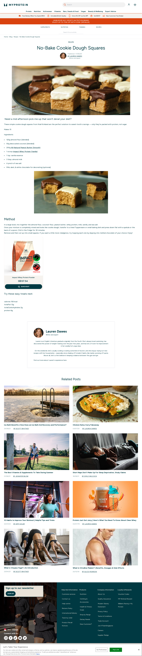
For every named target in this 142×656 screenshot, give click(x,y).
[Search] (65, 4)
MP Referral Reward (125, 599)
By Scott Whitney (21, 428)
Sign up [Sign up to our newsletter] (10, 593)
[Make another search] (71, 32)
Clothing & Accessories (84, 600)
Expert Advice (110, 11)
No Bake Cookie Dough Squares (30, 37)
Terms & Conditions (105, 616)
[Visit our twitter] (25, 638)
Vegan (83, 11)
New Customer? (86, 624)
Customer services (68, 594)
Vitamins (57, 11)
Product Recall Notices (67, 624)
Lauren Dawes (56, 331)
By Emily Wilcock (89, 476)
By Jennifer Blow (20, 476)
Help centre (66, 603)
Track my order (67, 618)
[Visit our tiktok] (15, 638)
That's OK (116, 649)
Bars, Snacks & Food (70, 11)
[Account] (129, 4)
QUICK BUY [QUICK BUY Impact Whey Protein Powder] (23, 286)
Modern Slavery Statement (103, 605)
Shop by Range (85, 614)
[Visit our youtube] (20, 638)
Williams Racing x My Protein (125, 605)
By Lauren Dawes (75, 56)
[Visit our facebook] (11, 638)
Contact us (66, 599)
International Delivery (69, 613)
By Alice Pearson (89, 571)
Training (82, 27)
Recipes (98, 27)
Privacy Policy (102, 611)
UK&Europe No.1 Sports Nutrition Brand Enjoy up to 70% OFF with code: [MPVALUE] (71, 21)
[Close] (139, 650)
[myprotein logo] (16, 4)
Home (6, 37)
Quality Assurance (104, 599)
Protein (29, 11)
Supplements (45, 27)
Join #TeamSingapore (105, 626)
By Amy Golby (19, 524)
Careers (100, 630)
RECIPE (71, 42)
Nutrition (37, 11)
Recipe (16, 37)
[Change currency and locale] (28, 629)
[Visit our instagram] (6, 638)
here (65, 360)
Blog (10, 37)
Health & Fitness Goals (86, 608)
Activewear (47, 11)
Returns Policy (67, 608)
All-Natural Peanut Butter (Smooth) (25, 148)
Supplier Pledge (103, 635)
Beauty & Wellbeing (95, 11)
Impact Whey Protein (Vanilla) (25, 152)
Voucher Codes (123, 594)
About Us (101, 594)
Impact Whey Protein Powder (23, 277)
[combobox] (93, 4)
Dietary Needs (85, 619)
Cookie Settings (10, 625)
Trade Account (103, 621)
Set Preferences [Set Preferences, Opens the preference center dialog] (102, 649)
